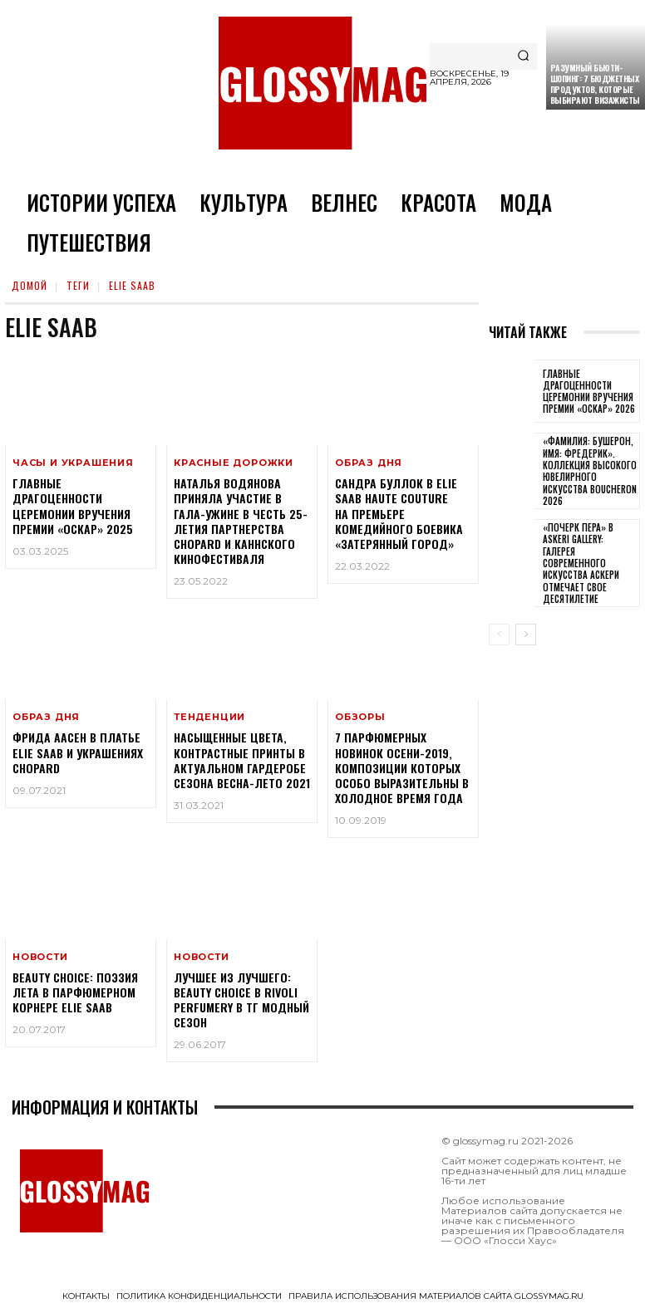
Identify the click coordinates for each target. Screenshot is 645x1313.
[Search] (523, 56)
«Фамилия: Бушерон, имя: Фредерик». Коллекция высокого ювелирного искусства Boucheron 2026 (590, 470)
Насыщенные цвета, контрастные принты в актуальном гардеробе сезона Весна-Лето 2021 (242, 759)
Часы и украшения (73, 463)
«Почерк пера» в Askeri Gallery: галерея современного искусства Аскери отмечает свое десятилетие (581, 563)
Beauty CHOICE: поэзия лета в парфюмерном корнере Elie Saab (75, 992)
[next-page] (525, 634)
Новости (40, 957)
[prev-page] (499, 634)
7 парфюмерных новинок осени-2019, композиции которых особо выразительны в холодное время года (402, 767)
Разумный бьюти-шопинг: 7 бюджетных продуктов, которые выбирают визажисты (595, 83)
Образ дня (368, 463)
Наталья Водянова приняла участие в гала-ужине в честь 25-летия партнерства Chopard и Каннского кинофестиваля (241, 520)
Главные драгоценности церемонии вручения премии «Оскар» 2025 (72, 505)
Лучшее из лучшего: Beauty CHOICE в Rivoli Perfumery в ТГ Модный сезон (241, 999)
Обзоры (360, 717)
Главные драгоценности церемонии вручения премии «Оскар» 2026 (589, 391)
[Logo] (322, 83)
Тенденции (209, 717)
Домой (29, 285)
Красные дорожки (233, 463)
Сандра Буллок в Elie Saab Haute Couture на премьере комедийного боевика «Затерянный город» (399, 513)
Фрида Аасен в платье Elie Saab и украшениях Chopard (77, 752)
